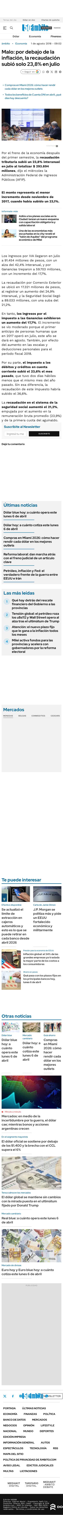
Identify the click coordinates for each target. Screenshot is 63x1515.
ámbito (6, 43)
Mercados (39, 1419)
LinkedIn (29, 1396)
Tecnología (38, 1448)
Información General (18, 1442)
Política (49, 1414)
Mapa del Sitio (13, 1454)
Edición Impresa (14, 1437)
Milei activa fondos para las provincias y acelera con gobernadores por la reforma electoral (34, 646)
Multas (8, 1471)
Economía (35, 36)
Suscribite (44, 434)
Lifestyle (47, 1425)
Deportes (47, 1431)
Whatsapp (46, 1396)
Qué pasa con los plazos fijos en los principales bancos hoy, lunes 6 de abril (42, 979)
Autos (45, 1442)
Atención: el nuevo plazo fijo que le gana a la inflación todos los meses (35, 631)
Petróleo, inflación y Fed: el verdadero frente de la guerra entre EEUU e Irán (31, 574)
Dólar (16, 36)
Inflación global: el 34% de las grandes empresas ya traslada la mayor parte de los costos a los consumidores (41, 959)
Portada (9, 1408)
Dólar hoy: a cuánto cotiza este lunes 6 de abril (31, 527)
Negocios (10, 1425)
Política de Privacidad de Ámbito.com (29, 1459)
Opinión (28, 1425)
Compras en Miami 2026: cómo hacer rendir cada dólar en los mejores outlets (30, 86)
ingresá (57, 28)
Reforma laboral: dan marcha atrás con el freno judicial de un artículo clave (29, 558)
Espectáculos (13, 1448)
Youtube (37, 1396)
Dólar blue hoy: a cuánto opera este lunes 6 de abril (30, 514)
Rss (55, 1448)
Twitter (4, 1396)
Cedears (55, 716)
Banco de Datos (14, 1419)
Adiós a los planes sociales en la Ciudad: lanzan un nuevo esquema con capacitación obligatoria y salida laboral (39, 220)
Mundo (28, 1431)
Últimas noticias (34, 1408)
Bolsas (22, 716)
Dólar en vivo (29, 20)
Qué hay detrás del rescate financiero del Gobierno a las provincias (33, 604)
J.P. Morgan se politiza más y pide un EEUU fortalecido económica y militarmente (47, 919)
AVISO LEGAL (11, 1465)
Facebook (13, 1396)
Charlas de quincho (50, 20)
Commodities (38, 716)
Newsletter (52, 1396)
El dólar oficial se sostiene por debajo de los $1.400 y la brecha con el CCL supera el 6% (30, 1145)
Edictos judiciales (40, 1465)
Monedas (8, 716)
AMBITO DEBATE (49, 1484)
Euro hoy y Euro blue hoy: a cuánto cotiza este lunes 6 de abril (28, 1272)
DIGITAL (14, 1484)
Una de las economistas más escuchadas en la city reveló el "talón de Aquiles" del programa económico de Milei (38, 235)
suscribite (46, 28)
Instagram (20, 1396)
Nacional (10, 1431)
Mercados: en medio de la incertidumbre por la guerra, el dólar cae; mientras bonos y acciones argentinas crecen (29, 1122)
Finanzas (56, 36)
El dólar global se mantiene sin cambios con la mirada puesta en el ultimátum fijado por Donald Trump (31, 1201)
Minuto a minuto (13, 1111)
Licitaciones (28, 1471)
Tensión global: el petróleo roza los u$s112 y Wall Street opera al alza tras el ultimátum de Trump (35, 617)
